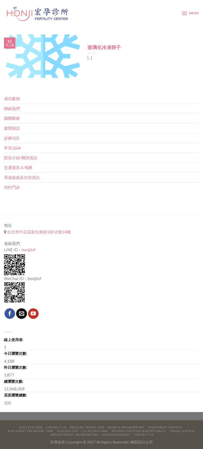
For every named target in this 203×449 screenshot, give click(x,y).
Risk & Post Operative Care (31, 431)
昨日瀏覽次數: (15, 367)
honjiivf (28, 249)
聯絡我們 (12, 108)
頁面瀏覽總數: (15, 395)
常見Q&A (12, 147)
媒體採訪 (12, 128)
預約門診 (12, 187)
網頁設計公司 (142, 442)
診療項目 (12, 138)
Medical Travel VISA (87, 427)
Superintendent (115, 434)
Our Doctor (67, 431)
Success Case (31, 427)
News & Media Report (126, 427)
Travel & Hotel (182, 431)
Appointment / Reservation (74, 434)
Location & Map (94, 431)
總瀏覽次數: (14, 381)
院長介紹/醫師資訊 (20, 157)
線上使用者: (14, 339)
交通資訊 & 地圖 (18, 167)
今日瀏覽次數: (15, 353)
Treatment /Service (165, 427)
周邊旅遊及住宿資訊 (22, 177)
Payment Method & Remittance (139, 431)
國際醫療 (12, 118)
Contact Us (56, 427)
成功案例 (12, 98)
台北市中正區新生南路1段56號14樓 (38, 231)
